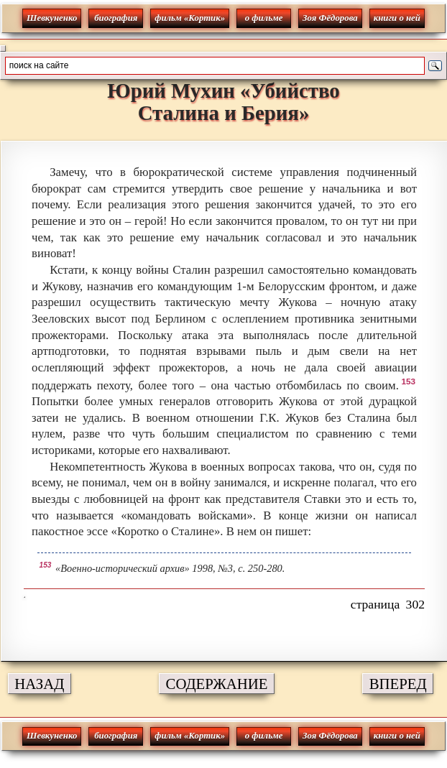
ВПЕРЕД (398, 683)
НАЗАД (39, 683)
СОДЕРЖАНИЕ (217, 683)
